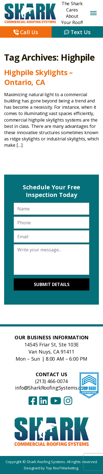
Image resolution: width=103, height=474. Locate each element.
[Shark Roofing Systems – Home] (51, 431)
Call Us (25, 32)
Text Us (77, 32)
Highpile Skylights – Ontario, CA (38, 77)
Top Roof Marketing (62, 468)
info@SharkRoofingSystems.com (51, 387)
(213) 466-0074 (51, 381)
